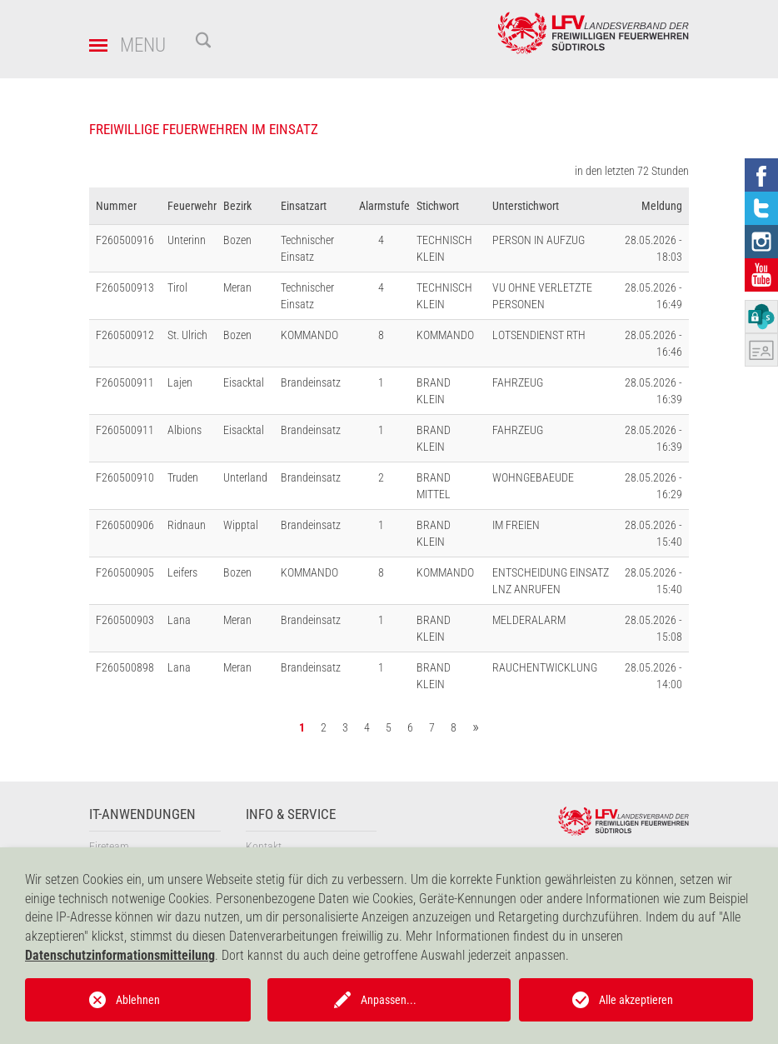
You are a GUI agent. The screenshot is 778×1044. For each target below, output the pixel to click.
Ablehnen (138, 1000)
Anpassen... (388, 1000)
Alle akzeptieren (636, 1000)
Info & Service (291, 814)
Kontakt (264, 846)
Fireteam (109, 846)
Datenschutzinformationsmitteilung (120, 955)
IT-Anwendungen (142, 814)
